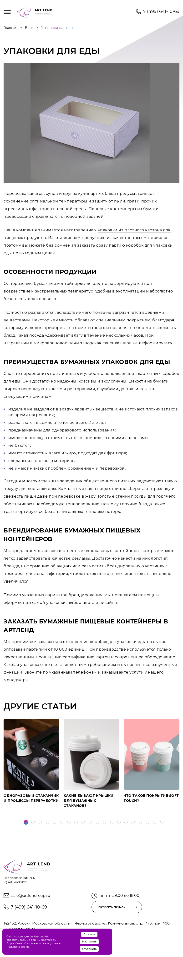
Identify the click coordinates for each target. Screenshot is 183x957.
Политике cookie (18, 946)
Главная (11, 28)
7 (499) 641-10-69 (161, 11)
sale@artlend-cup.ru (30, 895)
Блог (29, 28)
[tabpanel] (31, 761)
